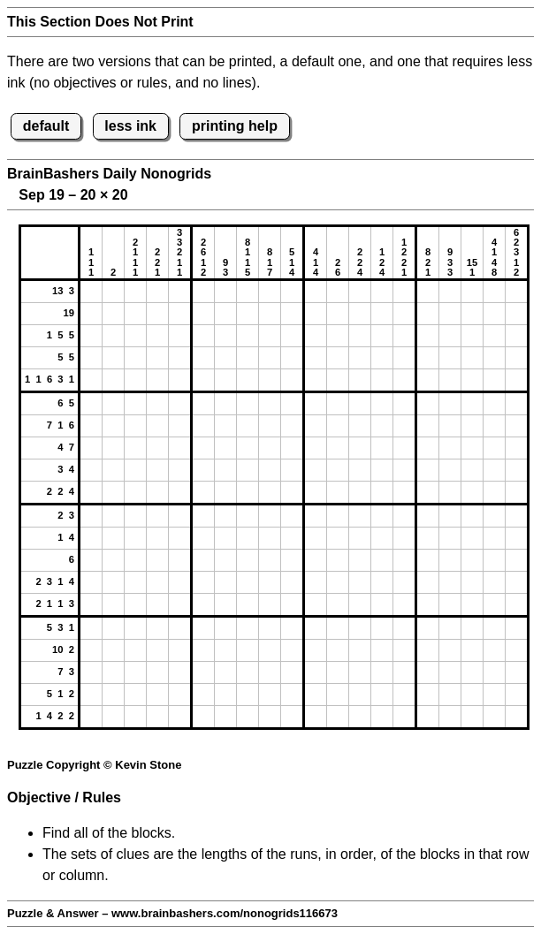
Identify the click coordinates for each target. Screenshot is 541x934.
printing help (235, 125)
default (46, 125)
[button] (91, 291)
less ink (130, 125)
